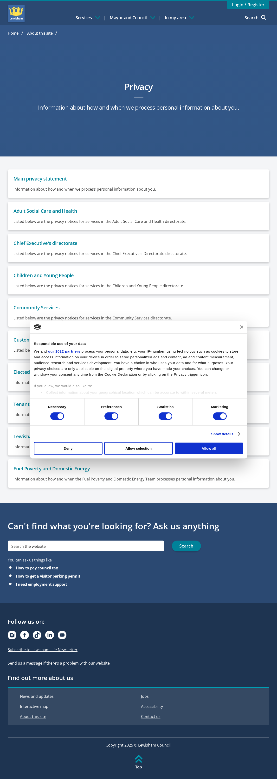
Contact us (151, 716)
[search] (86, 546)
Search (255, 17)
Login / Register (248, 4)
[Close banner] (241, 327)
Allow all (209, 448)
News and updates (37, 696)
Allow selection (138, 448)
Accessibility (152, 706)
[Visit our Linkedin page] (49, 635)
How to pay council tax (37, 568)
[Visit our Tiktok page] (37, 635)
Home (13, 33)
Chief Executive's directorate (45, 243)
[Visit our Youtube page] (62, 635)
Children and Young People (43, 275)
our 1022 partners (64, 351)
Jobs (145, 696)
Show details (222, 434)
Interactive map (34, 706)
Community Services (36, 307)
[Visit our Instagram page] (12, 635)
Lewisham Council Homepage (16, 13)
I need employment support (41, 584)
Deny (68, 448)
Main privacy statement (40, 178)
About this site (40, 33)
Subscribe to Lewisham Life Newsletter (42, 649)
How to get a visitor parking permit (48, 576)
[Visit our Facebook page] (24, 635)
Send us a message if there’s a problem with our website (59, 663)
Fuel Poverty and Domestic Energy (51, 468)
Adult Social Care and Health (45, 211)
